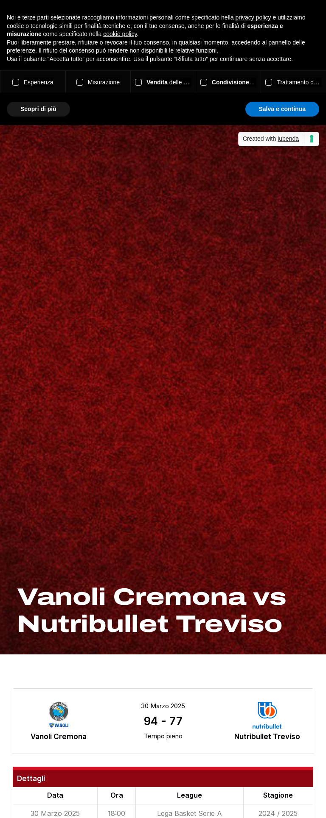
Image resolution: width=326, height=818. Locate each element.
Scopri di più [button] (38, 109)
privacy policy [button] (253, 17)
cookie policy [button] (120, 34)
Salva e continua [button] (282, 109)
